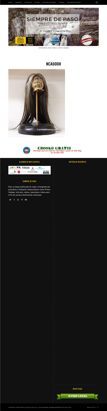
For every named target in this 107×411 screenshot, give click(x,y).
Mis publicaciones (49, 2)
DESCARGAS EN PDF (74, 2)
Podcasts (28, 2)
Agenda (61, 2)
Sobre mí (18, 2)
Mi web (37, 2)
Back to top (93, 407)
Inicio (10, 2)
